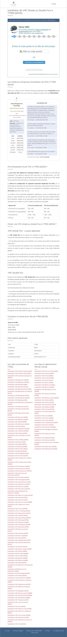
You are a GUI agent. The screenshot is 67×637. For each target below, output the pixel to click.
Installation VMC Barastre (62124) (18, 387)
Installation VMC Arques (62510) (44, 373)
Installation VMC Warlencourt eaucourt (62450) (20, 620)
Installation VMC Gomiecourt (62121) (19, 468)
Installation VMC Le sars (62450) (17, 508)
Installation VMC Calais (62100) (43, 400)
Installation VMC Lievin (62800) (43, 418)
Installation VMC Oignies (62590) (44, 438)
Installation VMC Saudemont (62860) (19, 597)
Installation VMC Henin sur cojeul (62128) (20, 495)
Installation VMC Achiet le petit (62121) (19, 373)
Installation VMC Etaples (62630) (44, 407)
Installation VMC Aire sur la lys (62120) (46, 371)
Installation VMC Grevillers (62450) (18, 477)
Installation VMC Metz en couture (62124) (18, 530)
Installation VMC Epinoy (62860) (17, 446)
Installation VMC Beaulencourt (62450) (19, 389)
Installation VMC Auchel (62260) (44, 378)
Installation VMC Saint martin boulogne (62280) (46, 443)
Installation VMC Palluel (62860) (17, 551)
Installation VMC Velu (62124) (17, 606)
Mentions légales (18, 630)
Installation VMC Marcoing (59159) (18, 520)
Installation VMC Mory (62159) (17, 538)
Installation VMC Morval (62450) (17, 535)
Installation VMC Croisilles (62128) (18, 439)
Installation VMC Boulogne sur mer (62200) (45, 390)
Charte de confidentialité (33, 74)
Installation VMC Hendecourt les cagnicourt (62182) (17, 492)
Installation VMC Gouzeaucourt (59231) (19, 471)
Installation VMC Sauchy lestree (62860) (20, 595)
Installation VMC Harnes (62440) (44, 409)
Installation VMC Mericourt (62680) (45, 427)
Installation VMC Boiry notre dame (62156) (18, 414)
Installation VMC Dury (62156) (17, 442)
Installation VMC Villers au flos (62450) (19, 608)
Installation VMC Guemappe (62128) (19, 479)
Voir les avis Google (44, 157)
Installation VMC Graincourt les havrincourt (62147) (17, 474)
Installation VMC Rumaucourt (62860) (19, 578)
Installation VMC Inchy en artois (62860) (20, 502)
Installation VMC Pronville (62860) (18, 553)
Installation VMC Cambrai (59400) (18, 431)
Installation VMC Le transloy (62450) (19, 511)
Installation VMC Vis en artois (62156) (19, 615)
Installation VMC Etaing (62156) (17, 451)
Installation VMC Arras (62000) (43, 376)
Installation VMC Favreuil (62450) (18, 455)
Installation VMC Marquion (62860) (18, 522)
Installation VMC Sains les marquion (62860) (19, 587)
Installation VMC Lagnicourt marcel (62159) (19, 505)
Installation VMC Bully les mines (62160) (46, 398)
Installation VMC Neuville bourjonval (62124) (19, 543)
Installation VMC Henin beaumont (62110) (44, 412)
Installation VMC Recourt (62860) (18, 560)
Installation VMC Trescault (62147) (18, 600)
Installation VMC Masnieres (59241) (18, 527)
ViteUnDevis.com (47, 74)
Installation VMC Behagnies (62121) (18, 395)
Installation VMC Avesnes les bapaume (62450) (20, 376)
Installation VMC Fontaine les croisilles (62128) (19, 459)
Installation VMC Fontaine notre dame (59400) (19, 463)
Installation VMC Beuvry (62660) (44, 387)
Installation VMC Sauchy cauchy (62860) (20, 593)
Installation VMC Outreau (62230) (44, 440)
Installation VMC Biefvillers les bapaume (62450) (20, 403)
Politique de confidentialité (34, 630)
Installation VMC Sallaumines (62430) (45, 449)
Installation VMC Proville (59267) (18, 556)
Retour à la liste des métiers (34, 70)
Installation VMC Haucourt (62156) (18, 486)
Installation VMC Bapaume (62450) (18, 382)
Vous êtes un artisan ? (54, 74)
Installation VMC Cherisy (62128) (17, 433)
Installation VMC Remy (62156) (17, 562)
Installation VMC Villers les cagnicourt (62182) (19, 612)
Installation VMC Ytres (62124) (17, 624)
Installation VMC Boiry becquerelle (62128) (18, 410)
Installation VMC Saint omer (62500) (45, 446)
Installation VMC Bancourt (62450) (18, 380)
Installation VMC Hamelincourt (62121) (19, 482)
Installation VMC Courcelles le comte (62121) (19, 436)
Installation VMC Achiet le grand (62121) (20, 371)
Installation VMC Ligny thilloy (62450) (19, 518)
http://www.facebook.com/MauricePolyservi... (20, 115)
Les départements (58, 630)
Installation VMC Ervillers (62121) (18, 449)
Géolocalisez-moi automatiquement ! (34, 62)
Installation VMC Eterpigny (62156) (18, 453)
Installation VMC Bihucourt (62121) (18, 406)
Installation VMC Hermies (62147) (18, 500)
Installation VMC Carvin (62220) (44, 402)
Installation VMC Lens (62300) (43, 415)
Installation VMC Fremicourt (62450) (19, 466)
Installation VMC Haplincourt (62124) (19, 484)
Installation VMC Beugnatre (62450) (19, 398)
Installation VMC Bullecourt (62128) (18, 424)
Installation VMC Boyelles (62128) (18, 419)
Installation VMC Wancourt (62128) (18, 617)
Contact (54, 4)
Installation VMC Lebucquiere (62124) (19, 513)
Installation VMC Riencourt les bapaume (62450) (20, 566)
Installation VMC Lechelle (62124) (18, 515)
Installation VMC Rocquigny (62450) (19, 573)
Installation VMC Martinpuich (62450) (19, 524)
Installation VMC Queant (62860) (17, 558)
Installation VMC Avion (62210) (43, 380)
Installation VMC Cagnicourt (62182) (19, 428)
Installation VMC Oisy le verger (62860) (19, 549)
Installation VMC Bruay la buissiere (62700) (45, 394)
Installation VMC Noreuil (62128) (17, 546)
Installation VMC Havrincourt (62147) (19, 489)
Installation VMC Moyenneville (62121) (19, 540)
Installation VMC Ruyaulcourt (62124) (19, 584)
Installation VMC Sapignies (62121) (18, 591)
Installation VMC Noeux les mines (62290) (44, 434)
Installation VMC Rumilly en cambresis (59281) (19, 581)
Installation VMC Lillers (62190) (43, 420)
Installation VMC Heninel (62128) (17, 497)
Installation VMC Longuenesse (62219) (46, 422)
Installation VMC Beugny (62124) (17, 400)
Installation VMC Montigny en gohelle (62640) (46, 430)
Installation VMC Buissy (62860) (17, 422)
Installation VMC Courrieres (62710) (45, 404)
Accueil (7, 630)
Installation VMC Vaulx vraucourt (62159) (18, 603)
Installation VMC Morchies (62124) (18, 533)
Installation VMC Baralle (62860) (17, 384)
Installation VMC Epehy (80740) (17, 444)
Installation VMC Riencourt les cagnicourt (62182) (17, 570)
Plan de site (34, 632)
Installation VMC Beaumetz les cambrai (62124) (20, 392)
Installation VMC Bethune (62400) (44, 385)
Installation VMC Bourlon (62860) (18, 417)
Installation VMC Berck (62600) (43, 382)
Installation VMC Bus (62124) (16, 426)
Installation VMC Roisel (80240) (17, 575)
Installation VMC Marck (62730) (44, 425)
